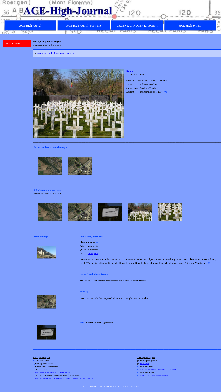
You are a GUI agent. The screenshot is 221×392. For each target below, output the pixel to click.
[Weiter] (216, 166)
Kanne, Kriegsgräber (13, 43)
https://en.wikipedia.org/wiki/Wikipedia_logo (53, 372)
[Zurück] (34, 166)
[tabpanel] (125, 43)
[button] (50, 166)
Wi (141, 364)
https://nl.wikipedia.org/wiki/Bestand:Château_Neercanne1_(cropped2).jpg (64, 378)
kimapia (145, 364)
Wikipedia (93, 253)
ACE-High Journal (30, 25)
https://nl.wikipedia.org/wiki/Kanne (154, 375)
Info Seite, (55, 53)
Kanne (129, 70)
